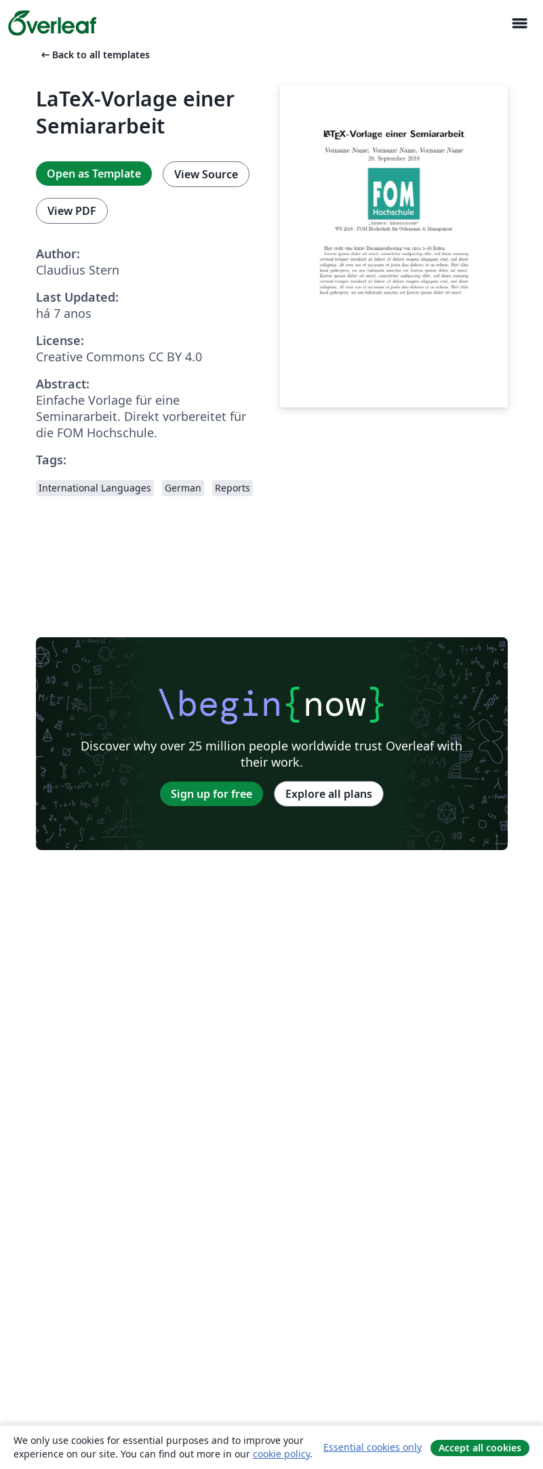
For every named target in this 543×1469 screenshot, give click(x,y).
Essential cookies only (372, 1447)
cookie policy (281, 1453)
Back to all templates (94, 54)
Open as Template (94, 173)
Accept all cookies (480, 1447)
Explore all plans (328, 793)
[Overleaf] (52, 23)
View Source (206, 174)
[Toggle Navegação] (519, 23)
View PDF (71, 210)
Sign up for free (211, 793)
